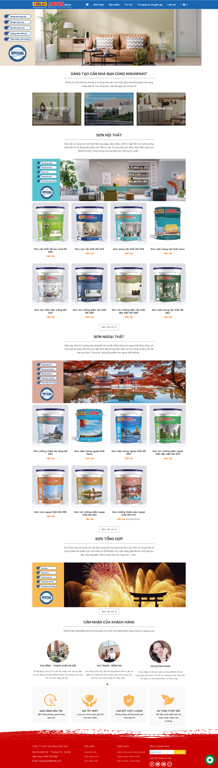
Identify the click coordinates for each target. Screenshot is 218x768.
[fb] (152, 764)
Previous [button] (37, 659)
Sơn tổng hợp (109, 539)
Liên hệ (171, 4)
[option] (57, 659)
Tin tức (128, 4)
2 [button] (111, 684)
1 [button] (107, 684)
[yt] (157, 764)
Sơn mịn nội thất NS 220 (89, 248)
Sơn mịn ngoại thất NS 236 (50, 511)
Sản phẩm (114, 4)
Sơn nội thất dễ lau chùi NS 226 (50, 250)
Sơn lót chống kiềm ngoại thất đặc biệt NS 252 (168, 452)
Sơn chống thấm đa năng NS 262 (50, 452)
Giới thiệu (98, 4)
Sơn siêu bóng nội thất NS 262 (167, 311)
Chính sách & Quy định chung (131, 752)
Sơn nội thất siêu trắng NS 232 (50, 311)
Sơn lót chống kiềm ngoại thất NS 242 (89, 513)
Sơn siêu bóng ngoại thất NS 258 (129, 452)
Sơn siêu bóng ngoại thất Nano (89, 452)
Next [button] (181, 659)
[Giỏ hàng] (184, 4)
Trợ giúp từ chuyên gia (150, 4)
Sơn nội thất (109, 135)
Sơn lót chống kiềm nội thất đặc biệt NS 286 (128, 311)
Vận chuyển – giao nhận (128, 761)
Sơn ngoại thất (109, 336)
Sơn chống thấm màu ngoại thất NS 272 (128, 513)
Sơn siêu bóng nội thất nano (168, 248)
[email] (163, 764)
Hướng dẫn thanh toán (128, 756)
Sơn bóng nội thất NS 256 (128, 248)
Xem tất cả (109, 327)
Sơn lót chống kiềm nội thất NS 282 (89, 311)
